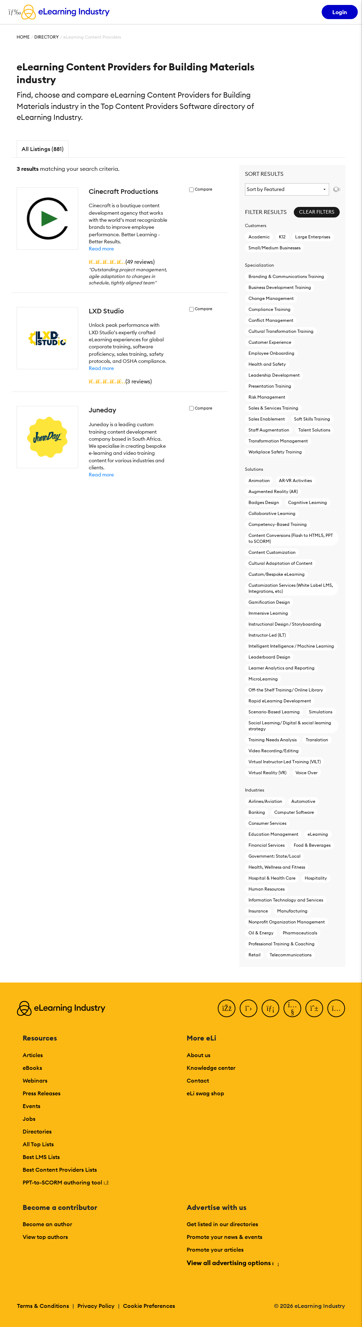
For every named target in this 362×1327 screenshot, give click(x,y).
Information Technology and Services (286, 900)
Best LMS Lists (41, 1156)
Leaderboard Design (269, 657)
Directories (37, 1131)
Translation (317, 739)
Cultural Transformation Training (281, 331)
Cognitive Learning (307, 502)
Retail (255, 954)
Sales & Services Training (273, 408)
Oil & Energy (261, 932)
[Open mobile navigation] (13, 12)
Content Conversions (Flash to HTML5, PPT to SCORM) (291, 538)
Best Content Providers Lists (60, 1169)
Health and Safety (267, 364)
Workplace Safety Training (275, 451)
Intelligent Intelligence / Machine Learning (291, 646)
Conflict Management (271, 320)
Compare (203, 189)
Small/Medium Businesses (274, 247)
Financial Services (267, 845)
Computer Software (294, 812)
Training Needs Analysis (273, 739)
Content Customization (272, 552)
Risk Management (267, 397)
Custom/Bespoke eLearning (277, 574)
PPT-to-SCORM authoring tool (66, 1182)
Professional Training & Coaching (282, 943)
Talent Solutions (314, 430)
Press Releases (41, 1093)
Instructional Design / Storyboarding (285, 624)
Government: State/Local (274, 856)
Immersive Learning (268, 613)
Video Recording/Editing (274, 750)
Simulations (320, 711)
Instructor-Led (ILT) (267, 635)
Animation (259, 480)
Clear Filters (316, 212)
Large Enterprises (312, 236)
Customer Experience (270, 342)
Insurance (258, 911)
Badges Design (264, 502)
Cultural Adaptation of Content (281, 563)
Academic (259, 236)
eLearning (318, 834)
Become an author (47, 1224)
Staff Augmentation (269, 430)
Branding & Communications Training (286, 276)
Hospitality (316, 878)
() (121, 261)
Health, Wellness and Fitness (277, 867)
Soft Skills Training (312, 419)
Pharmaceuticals (300, 932)
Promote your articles (215, 1249)
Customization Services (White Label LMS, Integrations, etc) (291, 588)
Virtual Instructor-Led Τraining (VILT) (285, 761)
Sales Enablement (267, 419)
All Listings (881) (43, 148)
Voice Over (306, 772)
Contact (198, 1080)
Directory (46, 37)
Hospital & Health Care (272, 878)
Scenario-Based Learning (274, 711)
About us (198, 1055)
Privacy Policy (96, 1305)
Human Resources (267, 889)
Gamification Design (269, 602)
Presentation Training (270, 386)
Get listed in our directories (222, 1224)
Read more (101, 248)
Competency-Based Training (278, 524)
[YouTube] (292, 1008)
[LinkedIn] (270, 1008)
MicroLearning (263, 679)
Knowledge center (211, 1067)
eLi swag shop (205, 1093)
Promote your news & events (224, 1236)
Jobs (29, 1118)
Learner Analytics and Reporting (282, 668)
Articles (33, 1055)
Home (23, 37)
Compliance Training (270, 309)
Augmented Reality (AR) (273, 491)
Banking (257, 812)
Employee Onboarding (271, 353)
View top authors (45, 1236)
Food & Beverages (312, 845)
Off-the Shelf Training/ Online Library (286, 690)
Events (31, 1105)
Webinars (35, 1080)
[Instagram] (336, 1008)
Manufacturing (292, 911)
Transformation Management (278, 441)
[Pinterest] (314, 1008)
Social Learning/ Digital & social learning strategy (290, 725)
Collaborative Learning (272, 513)
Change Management (271, 298)
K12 (282, 236)
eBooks (32, 1067)
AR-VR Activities (295, 480)
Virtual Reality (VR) (267, 772)
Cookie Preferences (149, 1305)
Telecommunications (290, 954)
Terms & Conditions (43, 1305)
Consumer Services (267, 823)
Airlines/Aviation (265, 801)
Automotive (303, 801)
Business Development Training (280, 287)
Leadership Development (274, 375)
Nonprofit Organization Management (287, 922)
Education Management (273, 834)
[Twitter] (248, 1008)
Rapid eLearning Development (280, 700)
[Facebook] (226, 1008)
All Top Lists (38, 1144)
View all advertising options (232, 1263)
